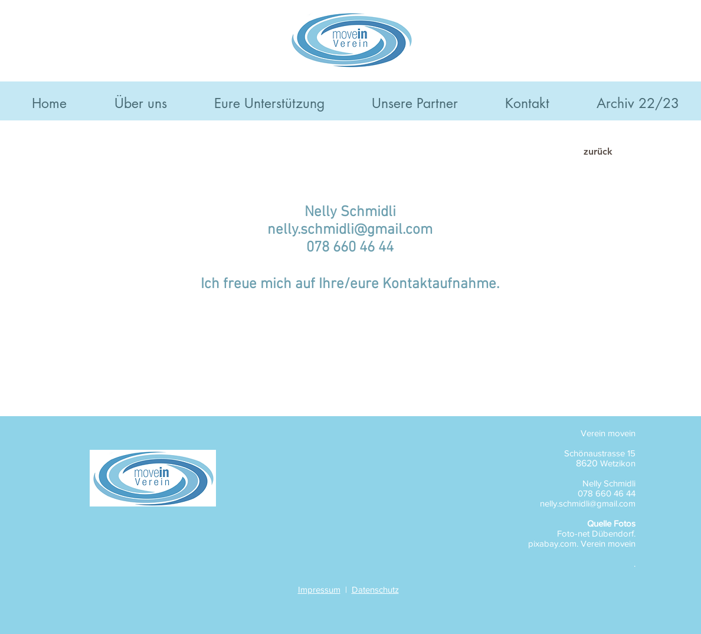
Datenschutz (375, 589)
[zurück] (598, 152)
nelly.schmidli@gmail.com (350, 230)
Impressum (319, 589)
